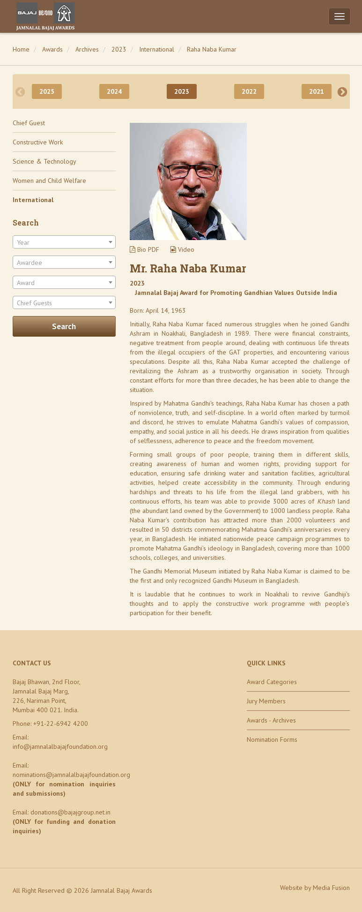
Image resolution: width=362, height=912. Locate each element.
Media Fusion (331, 887)
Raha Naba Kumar (211, 49)
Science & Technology (44, 161)
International (156, 49)
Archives (87, 49)
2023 (118, 49)
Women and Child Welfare (49, 180)
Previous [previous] (20, 91)
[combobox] (64, 242)
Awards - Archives (271, 720)
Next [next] (342, 91)
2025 (46, 91)
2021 (316, 91)
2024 (114, 91)
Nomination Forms (272, 739)
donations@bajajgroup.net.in (70, 812)
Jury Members (266, 701)
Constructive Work (38, 142)
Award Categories (272, 682)
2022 (249, 91)
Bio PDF (144, 249)
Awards (52, 49)
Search (64, 326)
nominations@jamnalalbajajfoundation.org (71, 774)
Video (182, 249)
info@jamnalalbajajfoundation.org (60, 746)
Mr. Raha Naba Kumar (188, 268)
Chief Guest (29, 123)
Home (21, 49)
